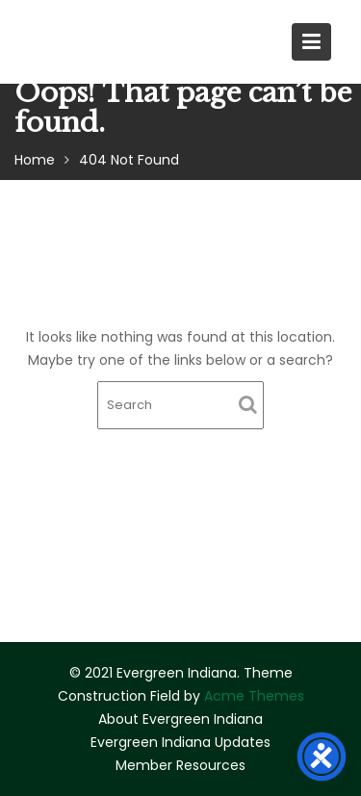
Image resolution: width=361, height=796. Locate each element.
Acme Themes (254, 696)
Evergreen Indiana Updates (180, 742)
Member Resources (180, 765)
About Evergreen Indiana (180, 719)
